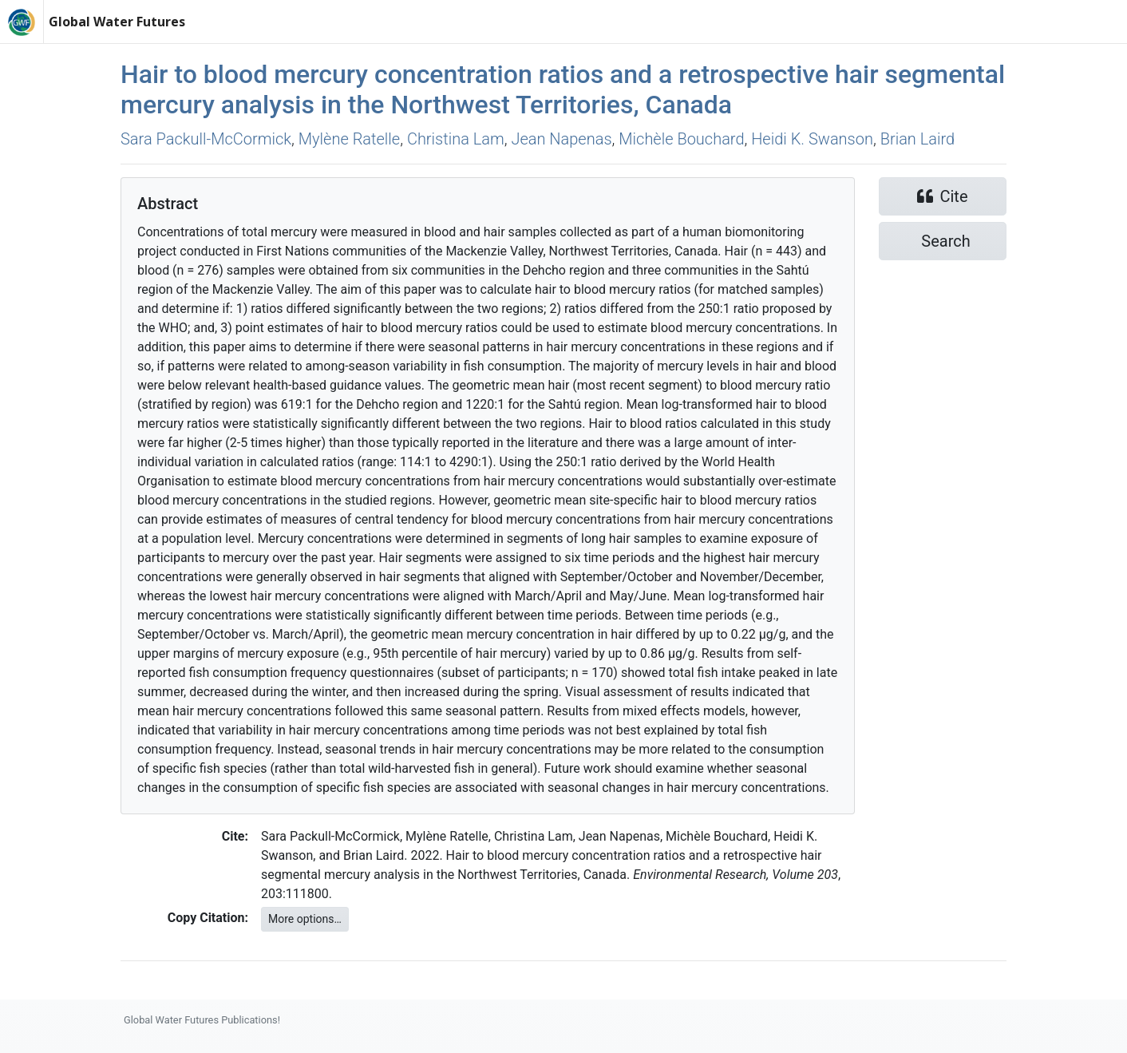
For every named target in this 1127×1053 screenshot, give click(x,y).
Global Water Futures (117, 21)
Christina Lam (455, 138)
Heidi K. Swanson (812, 138)
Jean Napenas (561, 138)
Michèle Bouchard (681, 138)
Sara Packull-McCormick (206, 138)
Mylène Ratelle (349, 138)
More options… (305, 918)
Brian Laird (917, 138)
